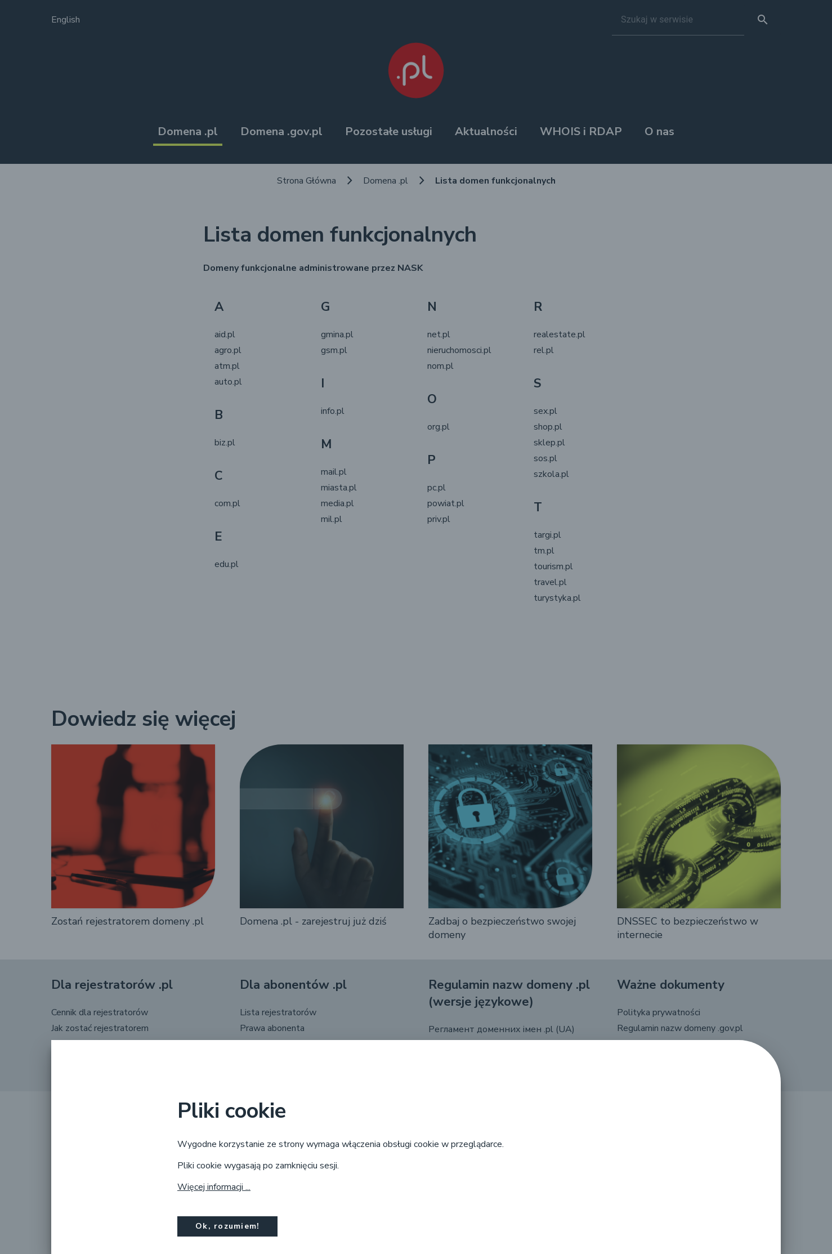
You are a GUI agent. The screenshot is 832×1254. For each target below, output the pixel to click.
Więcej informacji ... (214, 1187)
